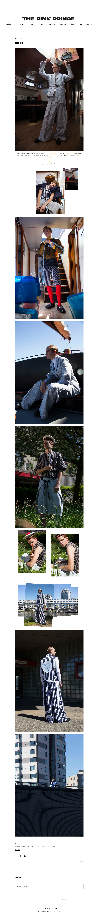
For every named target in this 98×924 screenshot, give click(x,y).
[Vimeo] (54, 908)
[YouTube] (56, 908)
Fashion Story (41, 846)
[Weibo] (45, 908)
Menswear (17, 846)
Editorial (17, 850)
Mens (28, 846)
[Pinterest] (50, 908)
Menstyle (23, 846)
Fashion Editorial (50, 846)
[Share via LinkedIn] (25, 856)
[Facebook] (47, 908)
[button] (32, 24)
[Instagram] (52, 908)
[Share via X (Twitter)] (20, 856)
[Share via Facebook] (16, 856)
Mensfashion (33, 846)
